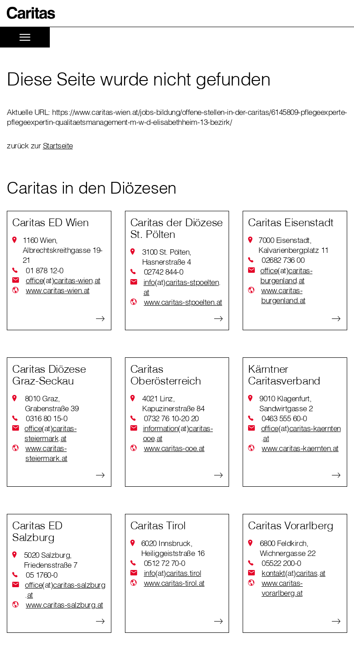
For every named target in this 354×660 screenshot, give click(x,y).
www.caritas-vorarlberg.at (282, 588)
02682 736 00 (283, 260)
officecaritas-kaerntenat (301, 433)
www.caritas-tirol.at (174, 583)
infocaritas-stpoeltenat (182, 287)
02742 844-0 (163, 271)
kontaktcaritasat (293, 573)
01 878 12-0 (44, 270)
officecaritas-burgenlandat (286, 275)
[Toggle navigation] (25, 37)
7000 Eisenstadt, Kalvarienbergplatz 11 (293, 245)
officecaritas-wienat (63, 280)
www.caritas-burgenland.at (283, 295)
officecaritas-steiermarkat (50, 433)
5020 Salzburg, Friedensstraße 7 (50, 560)
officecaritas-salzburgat (65, 590)
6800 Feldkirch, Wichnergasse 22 (288, 548)
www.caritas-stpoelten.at (183, 302)
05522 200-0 (281, 563)
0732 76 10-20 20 (171, 418)
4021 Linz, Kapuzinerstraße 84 (173, 403)
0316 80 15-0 (46, 418)
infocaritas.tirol (172, 573)
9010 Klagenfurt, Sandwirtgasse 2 (286, 403)
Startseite (58, 145)
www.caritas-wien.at (58, 290)
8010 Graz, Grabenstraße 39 (52, 403)
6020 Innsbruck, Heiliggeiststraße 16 (173, 548)
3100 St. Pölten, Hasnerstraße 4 (166, 256)
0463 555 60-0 (284, 418)
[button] (31, 13)
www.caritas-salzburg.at (64, 604)
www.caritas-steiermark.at (46, 453)
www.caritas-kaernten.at (300, 448)
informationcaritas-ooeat (178, 433)
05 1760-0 (41, 574)
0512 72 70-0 (164, 563)
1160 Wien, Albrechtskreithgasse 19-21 (63, 250)
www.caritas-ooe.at (174, 448)
